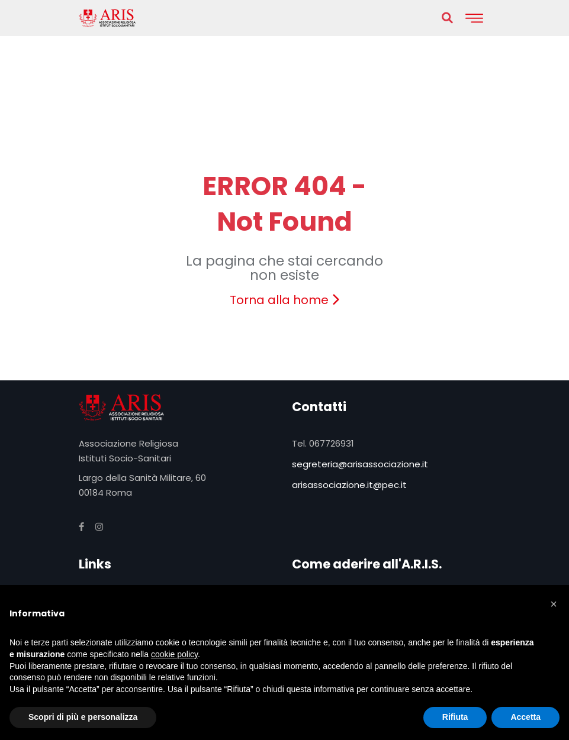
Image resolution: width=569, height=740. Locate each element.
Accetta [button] (525, 717)
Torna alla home (284, 300)
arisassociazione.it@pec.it (349, 485)
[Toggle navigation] (474, 18)
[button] (553, 603)
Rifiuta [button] (455, 717)
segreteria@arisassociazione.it (360, 464)
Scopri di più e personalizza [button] (82, 717)
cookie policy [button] (174, 654)
